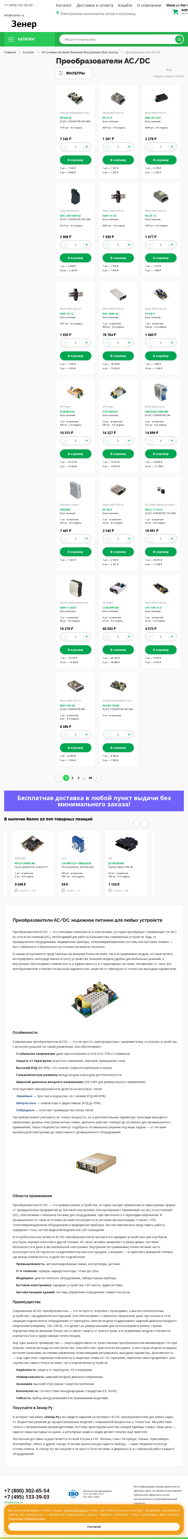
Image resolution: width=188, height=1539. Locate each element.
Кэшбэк (125, 5)
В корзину (75, 160)
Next (145, 823)
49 (90, 778)
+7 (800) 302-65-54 (26, 1490)
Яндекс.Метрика (76, 1510)
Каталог (64, 5)
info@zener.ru (14, 15)
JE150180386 (116, 863)
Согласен (94, 1527)
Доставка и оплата (94, 5)
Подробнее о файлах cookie (26, 1518)
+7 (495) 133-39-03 (18, 5)
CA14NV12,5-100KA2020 (76, 863)
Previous (137, 823)
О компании (149, 5)
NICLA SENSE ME (25, 863)
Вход (171, 5)
